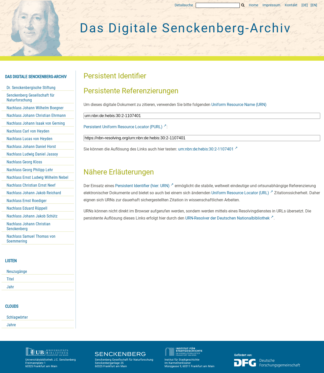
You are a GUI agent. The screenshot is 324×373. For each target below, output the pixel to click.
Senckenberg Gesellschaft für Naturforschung (30, 97)
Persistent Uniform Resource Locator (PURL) (123, 126)
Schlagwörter (17, 317)
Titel (10, 279)
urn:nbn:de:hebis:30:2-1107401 (206, 149)
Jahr (10, 286)
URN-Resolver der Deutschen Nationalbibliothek (227, 218)
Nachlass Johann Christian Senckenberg (28, 226)
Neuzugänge (17, 271)
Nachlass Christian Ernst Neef (31, 185)
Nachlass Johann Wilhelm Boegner (35, 107)
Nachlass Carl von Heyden (28, 131)
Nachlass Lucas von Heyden (29, 138)
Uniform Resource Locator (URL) (240, 192)
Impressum (271, 5)
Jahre (11, 324)
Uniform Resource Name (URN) (239, 104)
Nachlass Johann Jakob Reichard (34, 192)
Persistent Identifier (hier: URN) (142, 185)
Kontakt (291, 5)
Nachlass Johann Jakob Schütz (32, 216)
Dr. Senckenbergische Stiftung (31, 87)
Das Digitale (185, 28)
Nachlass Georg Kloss (24, 162)
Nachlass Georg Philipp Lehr (30, 169)
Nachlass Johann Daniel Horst (31, 146)
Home (253, 5)
